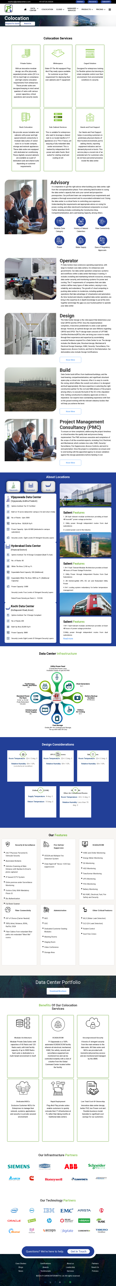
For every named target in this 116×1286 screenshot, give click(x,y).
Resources (93, 2)
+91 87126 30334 (46, 2)
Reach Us (27, 23)
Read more (68, 639)
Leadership (70, 1267)
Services (70, 1271)
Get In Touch (78, 1251)
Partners (95, 1264)
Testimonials (46, 1271)
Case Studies (21, 1264)
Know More (70, 360)
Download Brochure (58, 991)
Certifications (45, 1264)
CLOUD (59, 9)
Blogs (20, 1267)
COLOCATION (47, 9)
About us (70, 1264)
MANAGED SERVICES (72, 9)
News (20, 1271)
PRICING (99, 9)
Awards (46, 1267)
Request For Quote (12, 23)
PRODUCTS (86, 9)
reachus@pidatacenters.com (19, 2)
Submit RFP (106, 2)
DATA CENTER (33, 9)
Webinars (80, 2)
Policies (95, 1271)
